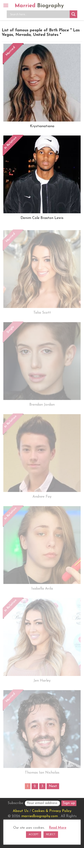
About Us (20, 811)
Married (39, 6)
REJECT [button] (50, 834)
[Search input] (39, 14)
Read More (57, 828)
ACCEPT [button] (34, 834)
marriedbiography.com (39, 816)
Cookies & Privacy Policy (51, 811)
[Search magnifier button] (73, 14)
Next (53, 786)
